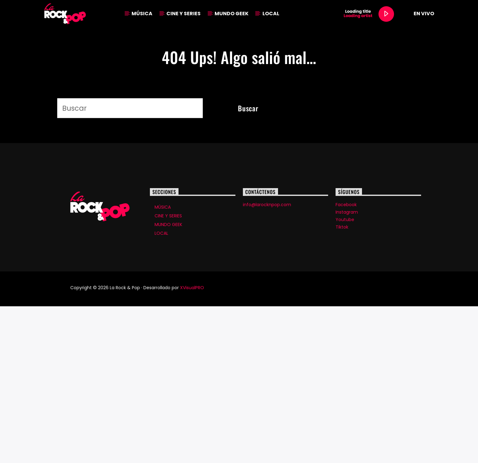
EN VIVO (418, 13)
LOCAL (270, 13)
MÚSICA (142, 13)
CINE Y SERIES (183, 13)
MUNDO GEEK (231, 13)
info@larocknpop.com (267, 361)
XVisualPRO (192, 444)
